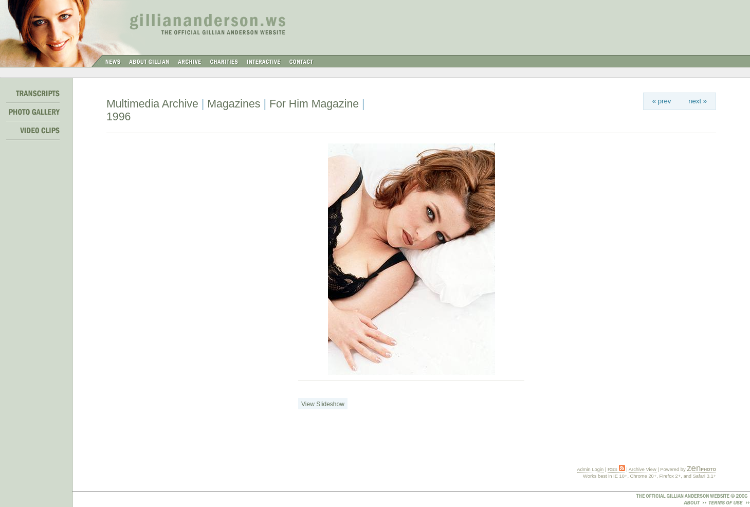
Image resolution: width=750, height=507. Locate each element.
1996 (118, 117)
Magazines (233, 104)
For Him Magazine (314, 104)
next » (697, 101)
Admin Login (590, 469)
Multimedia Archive (152, 104)
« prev (661, 101)
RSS (616, 469)
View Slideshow (322, 404)
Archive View (642, 469)
